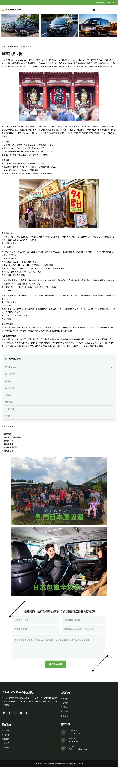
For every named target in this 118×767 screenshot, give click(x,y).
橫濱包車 (9, 416)
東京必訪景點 (12, 46)
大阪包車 (9, 395)
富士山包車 (9, 388)
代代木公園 (8, 440)
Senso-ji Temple (78, 60)
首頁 (3, 46)
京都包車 (9, 402)
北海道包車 (9, 409)
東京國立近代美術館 (12, 437)
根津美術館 (8, 444)
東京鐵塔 (7, 434)
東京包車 (9, 381)
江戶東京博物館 (10, 447)
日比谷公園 (8, 451)
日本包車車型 (10, 374)
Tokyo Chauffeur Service (63, 346)
